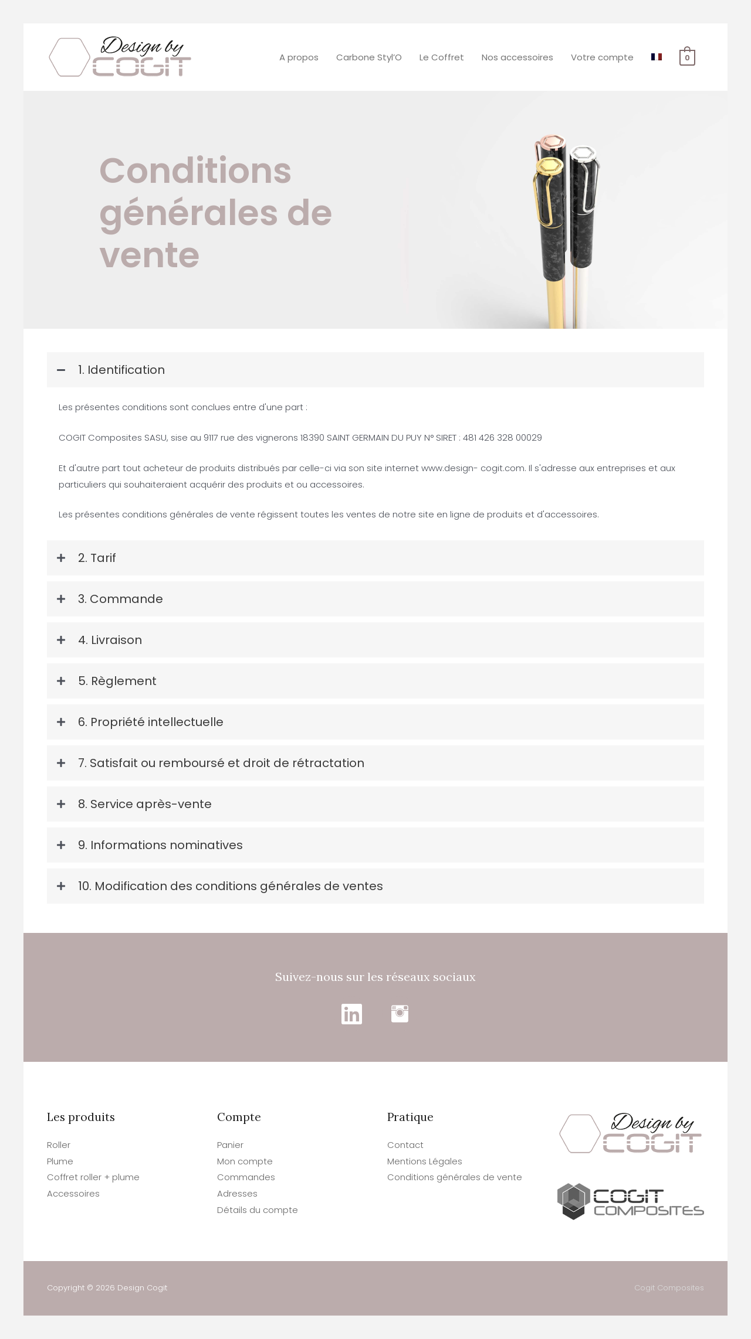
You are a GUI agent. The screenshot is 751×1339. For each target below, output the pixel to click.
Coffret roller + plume (93, 1177)
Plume (60, 1161)
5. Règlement (117, 681)
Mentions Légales (424, 1161)
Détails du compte (257, 1210)
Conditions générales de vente (454, 1177)
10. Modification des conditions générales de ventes (230, 886)
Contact (405, 1145)
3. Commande (120, 599)
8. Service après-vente (145, 804)
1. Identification (121, 370)
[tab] (375, 369)
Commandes (246, 1177)
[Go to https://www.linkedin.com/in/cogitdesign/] (351, 1013)
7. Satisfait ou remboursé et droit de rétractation (221, 763)
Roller (58, 1145)
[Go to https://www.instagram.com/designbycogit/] (399, 1013)
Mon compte (245, 1161)
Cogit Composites (669, 1287)
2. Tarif (97, 558)
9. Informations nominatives (160, 845)
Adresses (237, 1193)
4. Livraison (110, 640)
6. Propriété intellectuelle (151, 722)
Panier (230, 1145)
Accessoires (73, 1193)
